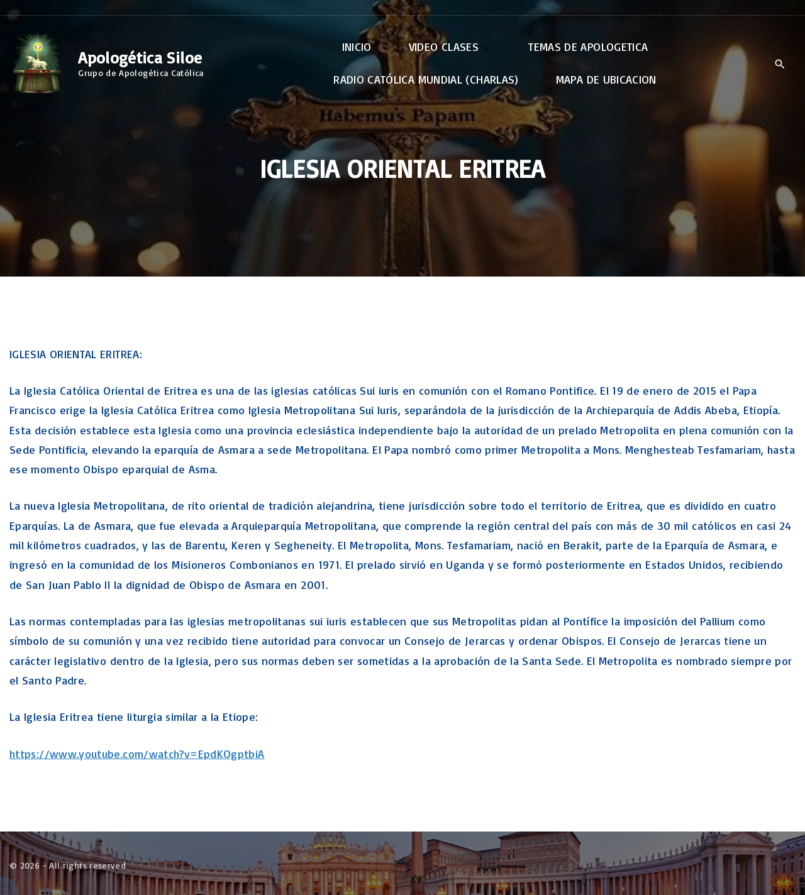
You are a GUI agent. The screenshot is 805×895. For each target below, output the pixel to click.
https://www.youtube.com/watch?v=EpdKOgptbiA (136, 753)
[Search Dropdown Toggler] (779, 64)
